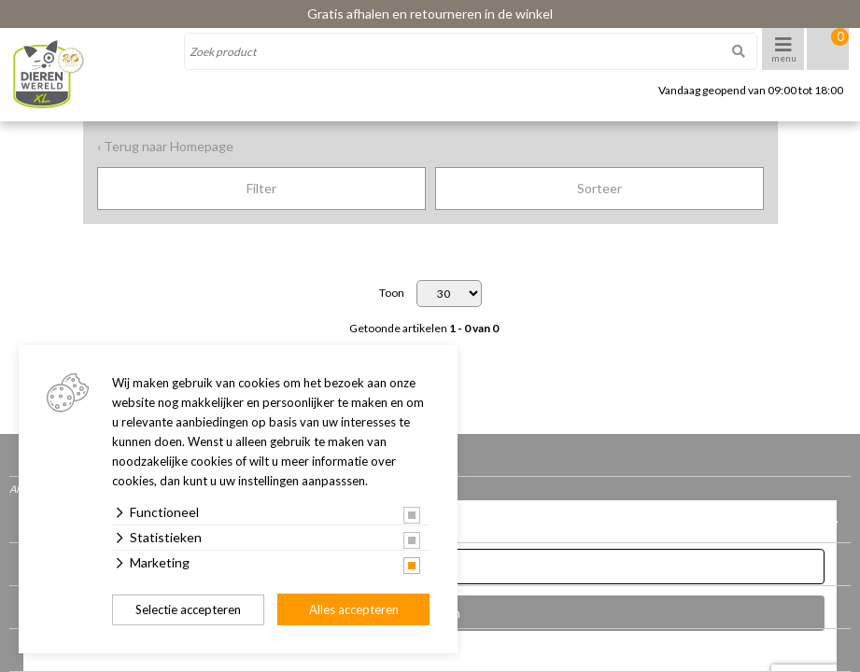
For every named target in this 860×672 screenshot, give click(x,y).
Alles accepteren (354, 609)
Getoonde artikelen (424, 328)
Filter (261, 188)
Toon (391, 293)
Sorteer (599, 188)
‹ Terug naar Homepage (165, 146)
